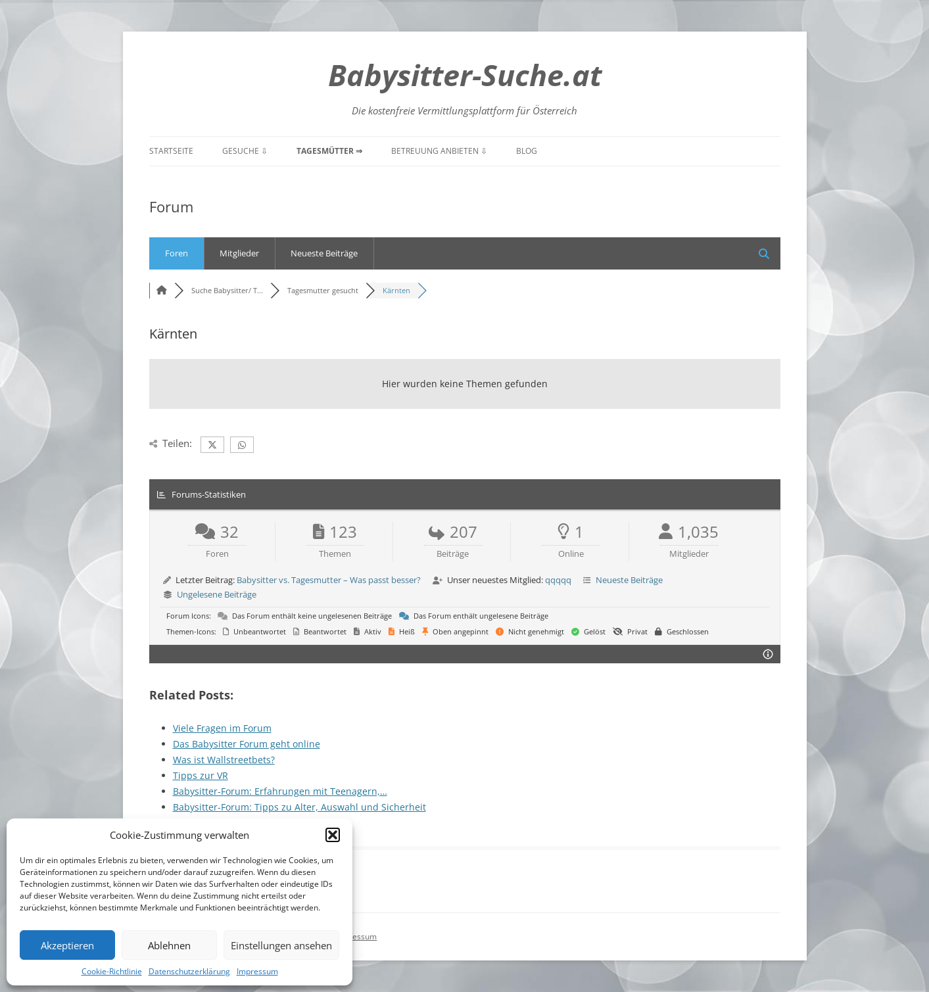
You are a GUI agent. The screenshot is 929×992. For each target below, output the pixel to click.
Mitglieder (239, 253)
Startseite (171, 150)
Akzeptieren (67, 945)
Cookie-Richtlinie (112, 971)
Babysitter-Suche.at (465, 75)
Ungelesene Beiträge (216, 594)
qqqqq (558, 580)
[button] (332, 834)
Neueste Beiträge (324, 253)
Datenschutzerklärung (189, 971)
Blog (526, 150)
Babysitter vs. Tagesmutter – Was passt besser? (329, 580)
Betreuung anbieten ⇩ (439, 150)
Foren (176, 253)
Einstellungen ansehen (281, 945)
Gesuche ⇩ (245, 150)
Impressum (257, 971)
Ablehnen (169, 945)
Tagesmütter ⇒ (329, 150)
